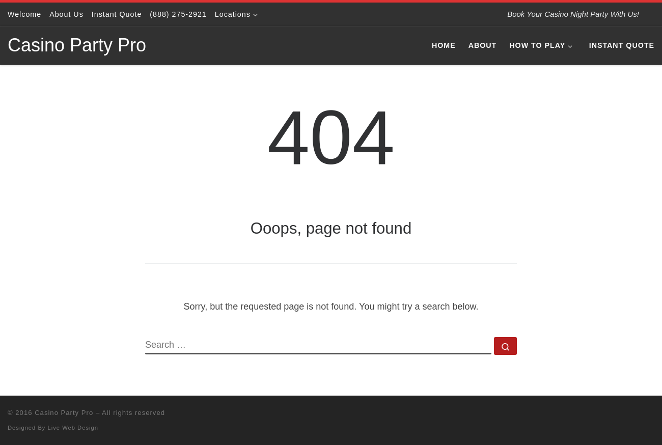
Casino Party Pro (64, 412)
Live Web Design (73, 428)
